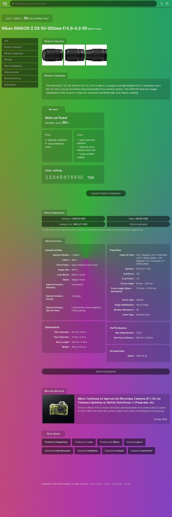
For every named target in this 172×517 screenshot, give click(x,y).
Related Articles (12, 78)
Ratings (8, 59)
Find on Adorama (138, 224)
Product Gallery (13, 47)
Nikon (17, 18)
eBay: (138, 218)
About (92, 484)
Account (127, 484)
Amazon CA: (73, 224)
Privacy (107, 484)
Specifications (11, 72)
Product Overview (13, 53)
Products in (84, 442)
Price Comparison (13, 66)
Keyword (134, 442)
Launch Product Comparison (106, 193)
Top (6, 41)
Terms (99, 484)
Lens (8, 18)
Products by (109, 442)
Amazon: (73, 218)
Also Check (10, 84)
